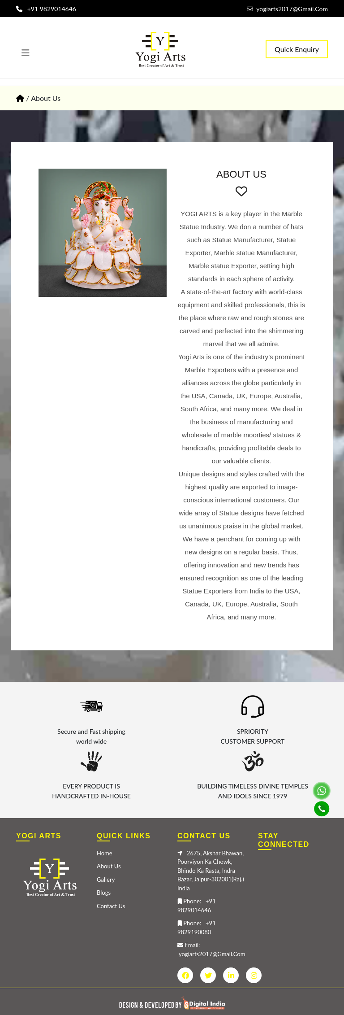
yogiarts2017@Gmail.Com (287, 9)
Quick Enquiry (297, 49)
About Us (109, 866)
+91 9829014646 (46, 9)
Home (104, 853)
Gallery (106, 879)
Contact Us (111, 906)
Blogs (104, 892)
